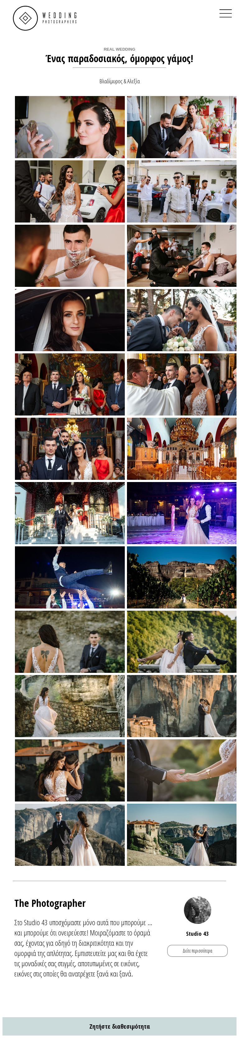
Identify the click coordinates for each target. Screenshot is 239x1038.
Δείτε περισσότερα (197, 950)
